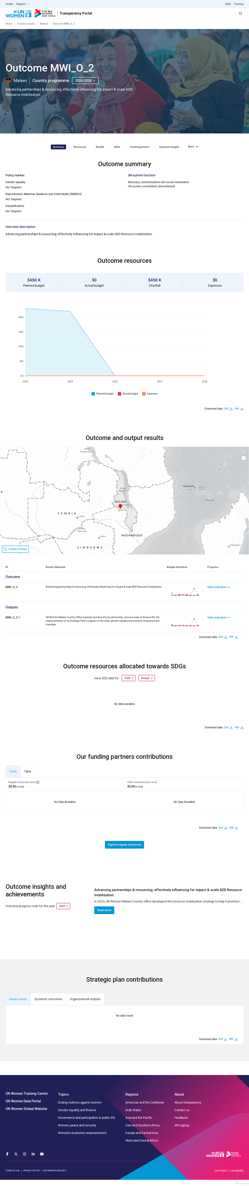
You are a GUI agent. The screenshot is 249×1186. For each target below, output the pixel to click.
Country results (26, 30)
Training (238, 4)
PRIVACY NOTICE (31, 1176)
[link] (225, 598)
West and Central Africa (142, 1147)
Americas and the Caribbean (145, 1109)
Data (227, 4)
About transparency (187, 1109)
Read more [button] (104, 916)
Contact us (182, 1116)
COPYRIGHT (221, 1177)
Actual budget (130, 400)
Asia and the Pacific (139, 1124)
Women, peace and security (77, 1131)
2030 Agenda (197, 16)
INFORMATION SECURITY (55, 1176)
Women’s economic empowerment (82, 1139)
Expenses (152, 400)
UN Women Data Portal (23, 1107)
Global (9, 4)
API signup (181, 1131)
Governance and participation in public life (86, 1124)
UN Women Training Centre (27, 1100)
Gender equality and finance (77, 1116)
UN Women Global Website (26, 1115)
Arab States (133, 1116)
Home (9, 30)
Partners (174, 16)
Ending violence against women (80, 1109)
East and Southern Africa (142, 1131)
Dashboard (223, 16)
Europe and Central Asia (142, 1139)
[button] (120, 512)
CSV (226, 415)
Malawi (44, 30)
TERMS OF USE (13, 1176)
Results (156, 16)
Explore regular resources (124, 851)
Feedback (181, 1124)
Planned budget (105, 400)
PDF (237, 415)
